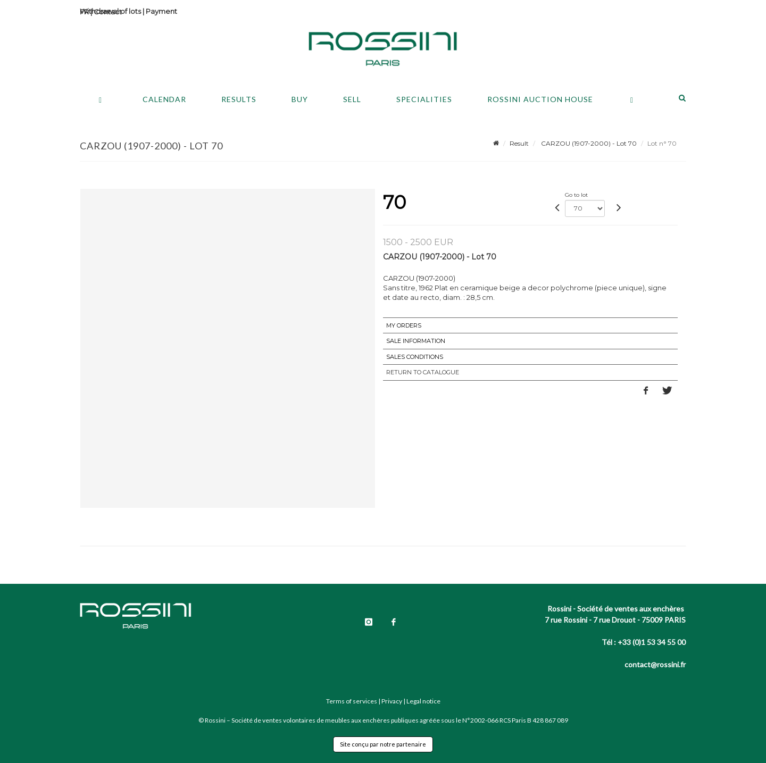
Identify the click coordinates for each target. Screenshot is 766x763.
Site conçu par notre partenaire (383, 744)
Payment (161, 11)
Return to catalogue (422, 372)
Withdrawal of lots (110, 11)
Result (519, 143)
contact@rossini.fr (655, 664)
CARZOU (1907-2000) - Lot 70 (588, 143)
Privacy (391, 701)
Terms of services (351, 701)
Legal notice (423, 701)
